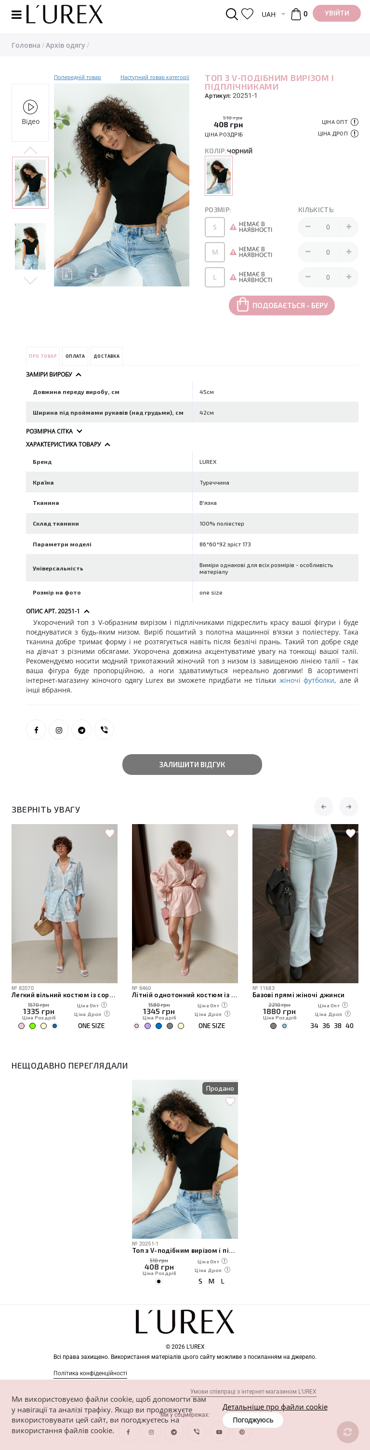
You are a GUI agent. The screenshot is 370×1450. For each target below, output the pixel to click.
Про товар (43, 356)
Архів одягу (65, 45)
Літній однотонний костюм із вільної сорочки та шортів (185, 995)
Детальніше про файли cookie (275, 1406)
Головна (26, 45)
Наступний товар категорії (154, 77)
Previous (30, 151)
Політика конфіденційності (90, 1373)
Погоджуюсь (253, 1419)
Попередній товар (77, 77)
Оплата (75, 356)
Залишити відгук (192, 764)
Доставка (106, 356)
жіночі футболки (306, 680)
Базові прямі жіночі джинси (298, 995)
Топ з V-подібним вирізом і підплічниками (185, 1250)
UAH (269, 14)
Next (30, 279)
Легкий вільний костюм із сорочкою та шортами (65, 995)
